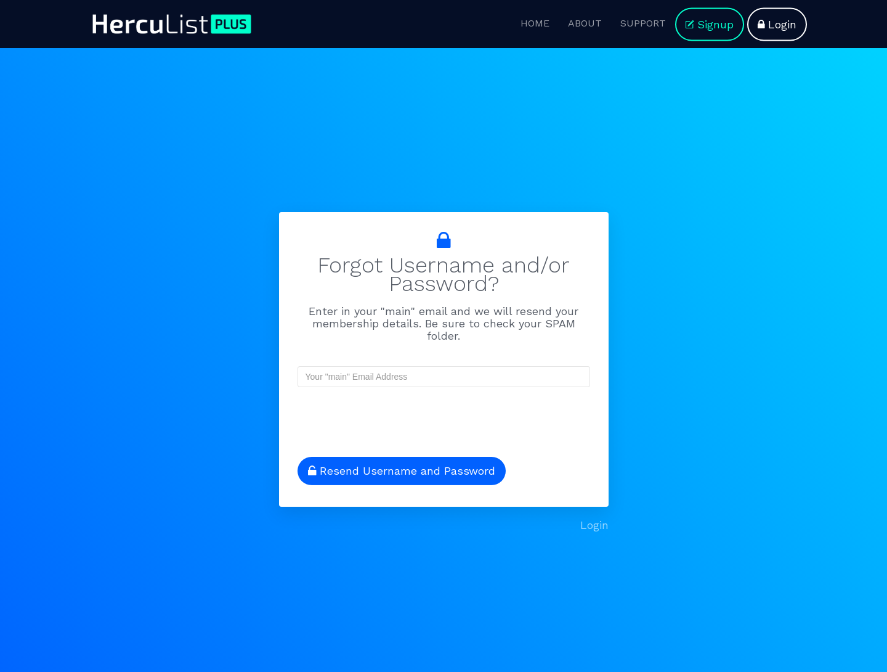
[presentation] (377, 416)
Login (777, 24)
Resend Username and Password (401, 470)
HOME (534, 23)
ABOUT (585, 23)
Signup (710, 24)
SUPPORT (643, 23)
